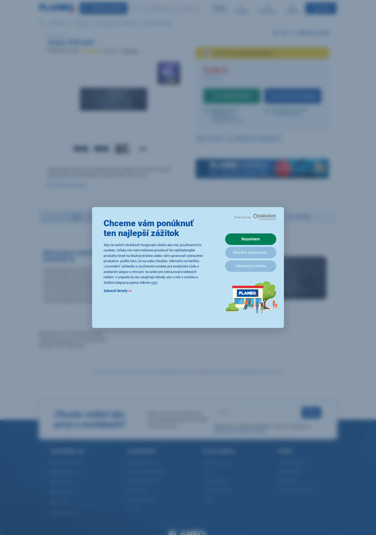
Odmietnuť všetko (250, 266)
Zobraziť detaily (118, 291)
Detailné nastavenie (250, 252)
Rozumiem (250, 239)
